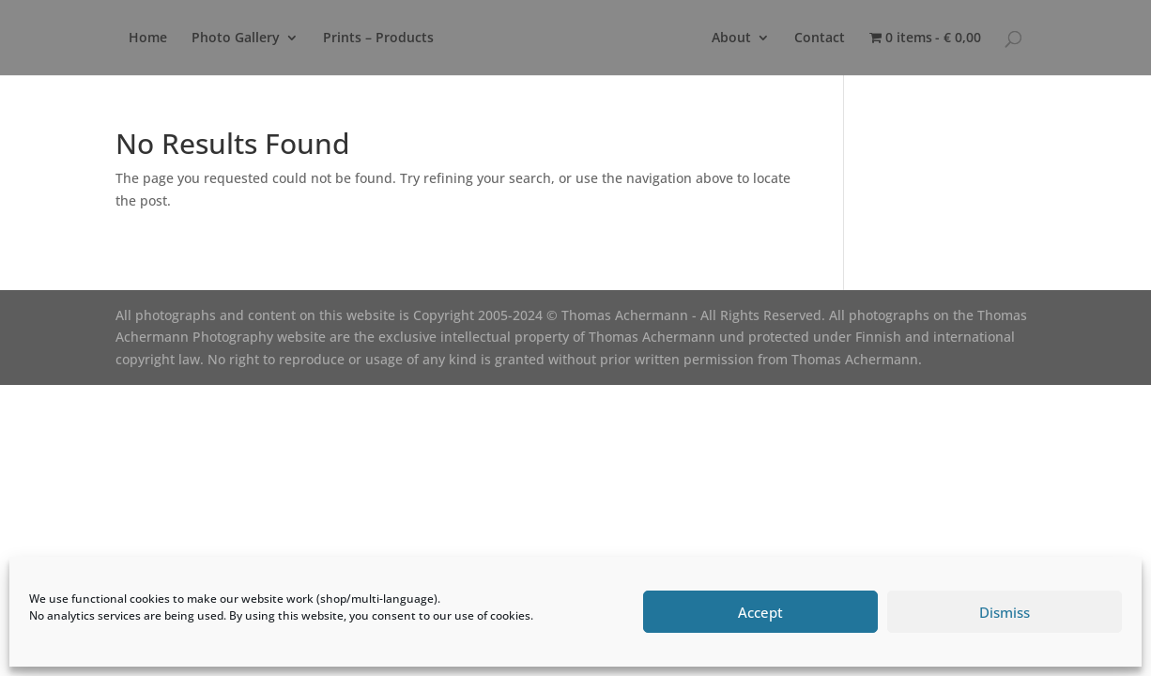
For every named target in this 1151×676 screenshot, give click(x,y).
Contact (819, 38)
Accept (760, 612)
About (731, 38)
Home (148, 38)
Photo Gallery (236, 38)
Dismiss (1004, 612)
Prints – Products (378, 38)
